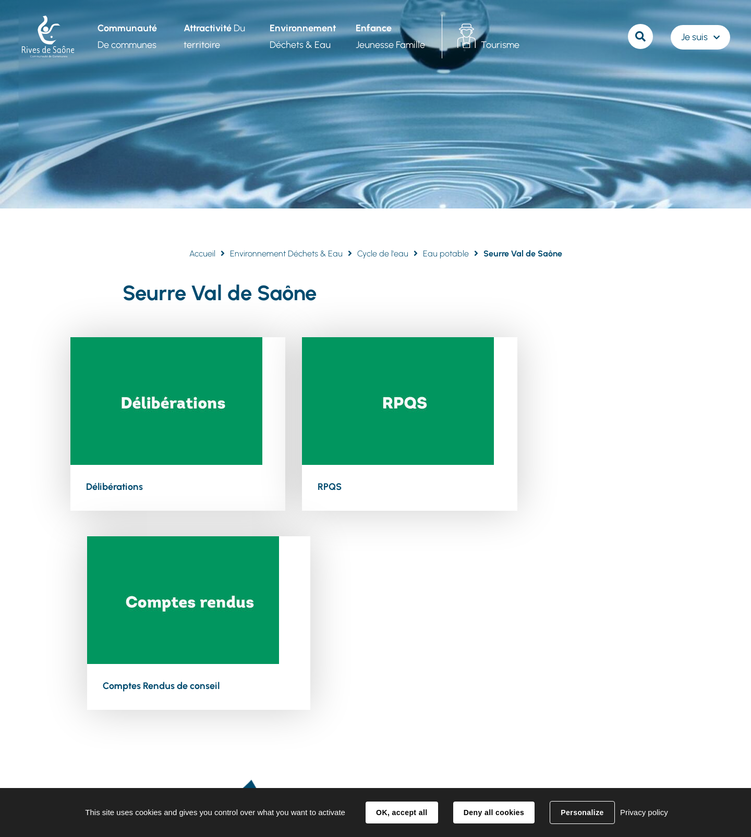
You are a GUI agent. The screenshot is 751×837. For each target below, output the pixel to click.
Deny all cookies (494, 812)
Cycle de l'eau (382, 254)
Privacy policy (644, 812)
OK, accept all (401, 812)
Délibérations (114, 486)
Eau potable (446, 254)
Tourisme (499, 45)
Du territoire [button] (213, 36)
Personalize (582, 812)
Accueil (202, 254)
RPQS (307, 486)
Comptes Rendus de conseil (562, 486)
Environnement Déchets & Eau (286, 254)
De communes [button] (126, 36)
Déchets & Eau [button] (302, 36)
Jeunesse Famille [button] (389, 36)
